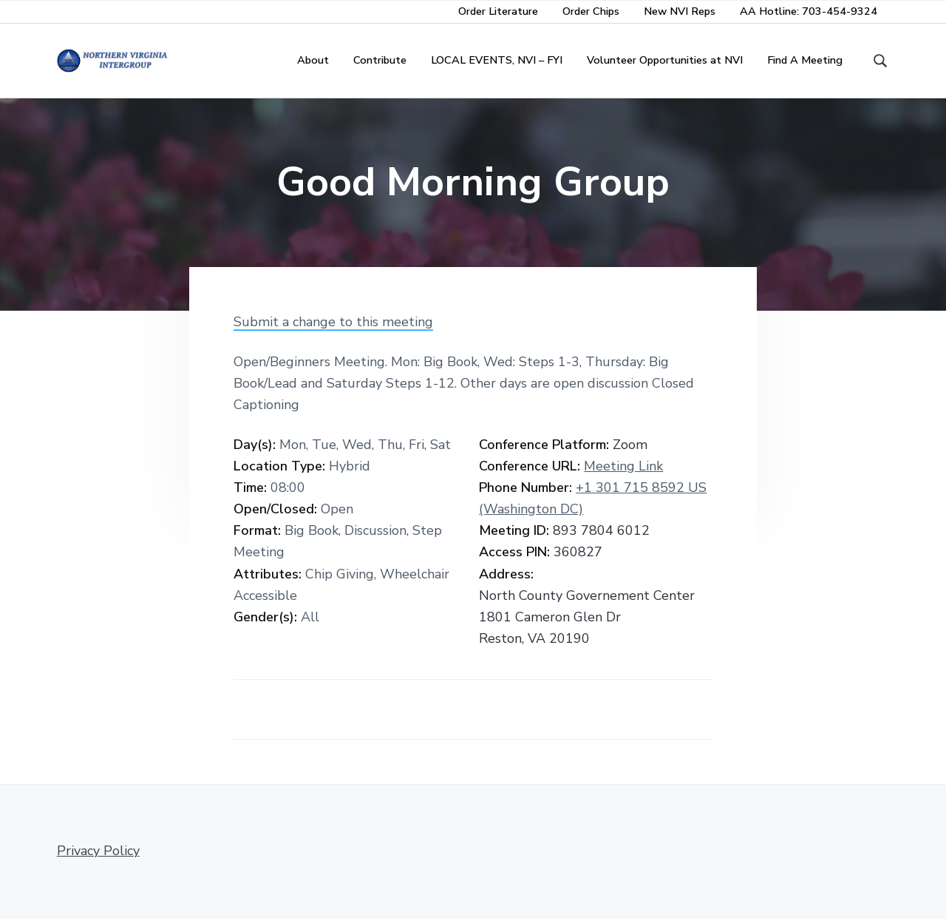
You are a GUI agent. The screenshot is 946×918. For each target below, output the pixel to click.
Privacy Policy (98, 851)
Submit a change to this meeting (333, 322)
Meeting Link (623, 466)
